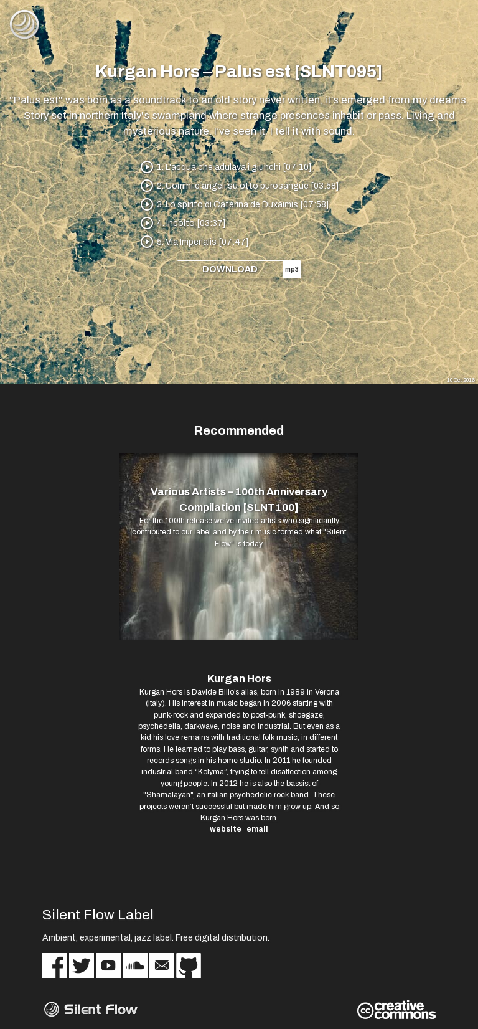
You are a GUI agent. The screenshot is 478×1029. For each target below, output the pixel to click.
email (257, 829)
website (225, 829)
